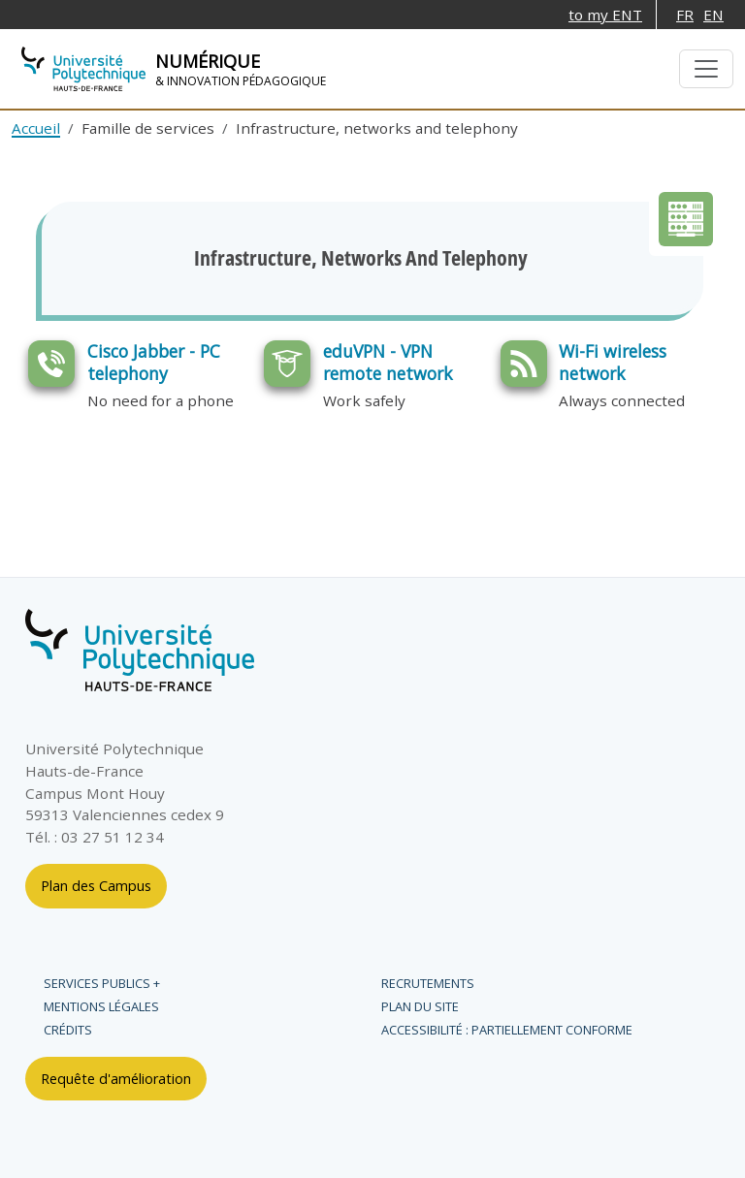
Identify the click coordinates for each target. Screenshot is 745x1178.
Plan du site (420, 1006)
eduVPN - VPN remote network (388, 362)
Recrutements (427, 983)
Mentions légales (101, 1006)
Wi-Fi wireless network (612, 362)
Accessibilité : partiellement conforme (506, 1029)
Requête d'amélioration (116, 1078)
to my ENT (605, 14)
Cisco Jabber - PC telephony (153, 362)
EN (713, 14)
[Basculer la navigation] (706, 68)
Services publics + (102, 983)
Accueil (36, 128)
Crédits (68, 1029)
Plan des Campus (96, 885)
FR (685, 14)
